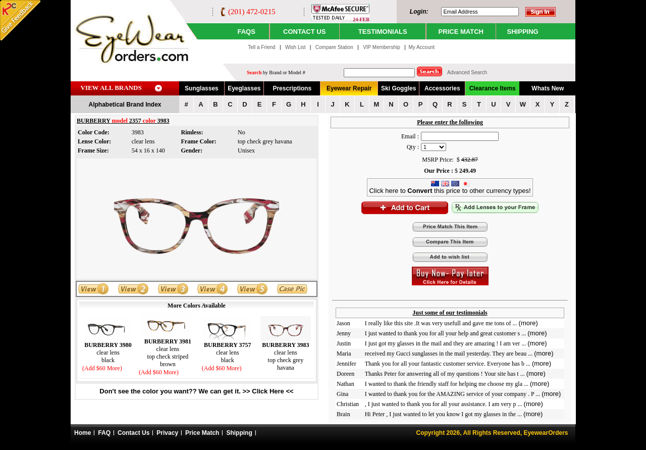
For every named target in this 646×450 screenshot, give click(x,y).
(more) (528, 323)
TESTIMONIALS (382, 31)
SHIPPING (523, 31)
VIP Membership (381, 47)
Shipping (239, 432)
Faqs (246, 31)
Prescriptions (292, 88)
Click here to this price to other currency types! (449, 187)
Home (82, 432)
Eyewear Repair (349, 88)
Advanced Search (467, 72)
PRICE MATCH (461, 31)
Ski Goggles (398, 88)
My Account (421, 47)
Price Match (202, 432)
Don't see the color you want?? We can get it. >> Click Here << (196, 391)
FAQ (104, 432)
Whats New (547, 88)
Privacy (167, 432)
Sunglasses (202, 88)
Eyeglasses (244, 88)
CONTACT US (304, 31)
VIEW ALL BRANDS (111, 87)
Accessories (442, 88)
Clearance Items (492, 88)
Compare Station (335, 47)
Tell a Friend (261, 47)
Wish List (296, 47)
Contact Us (133, 432)
